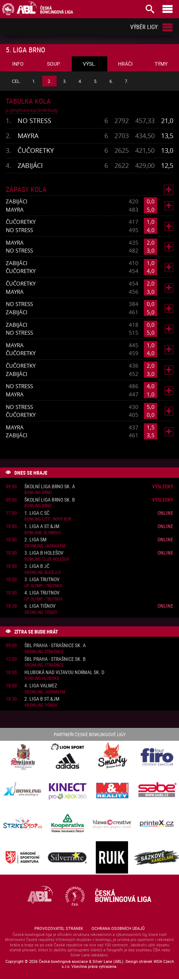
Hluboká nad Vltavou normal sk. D (64, 672)
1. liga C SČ (37, 513)
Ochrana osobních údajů (118, 928)
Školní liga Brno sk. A (49, 487)
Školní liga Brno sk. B (49, 500)
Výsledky (162, 486)
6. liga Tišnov (40, 606)
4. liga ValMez (40, 686)
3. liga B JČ (37, 566)
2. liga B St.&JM (42, 699)
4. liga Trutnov (42, 593)
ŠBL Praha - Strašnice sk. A (55, 646)
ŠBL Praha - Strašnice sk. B (55, 659)
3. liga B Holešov (43, 553)
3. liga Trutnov (42, 579)
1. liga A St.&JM (42, 526)
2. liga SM (35, 540)
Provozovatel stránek (58, 928)
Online (165, 512)
